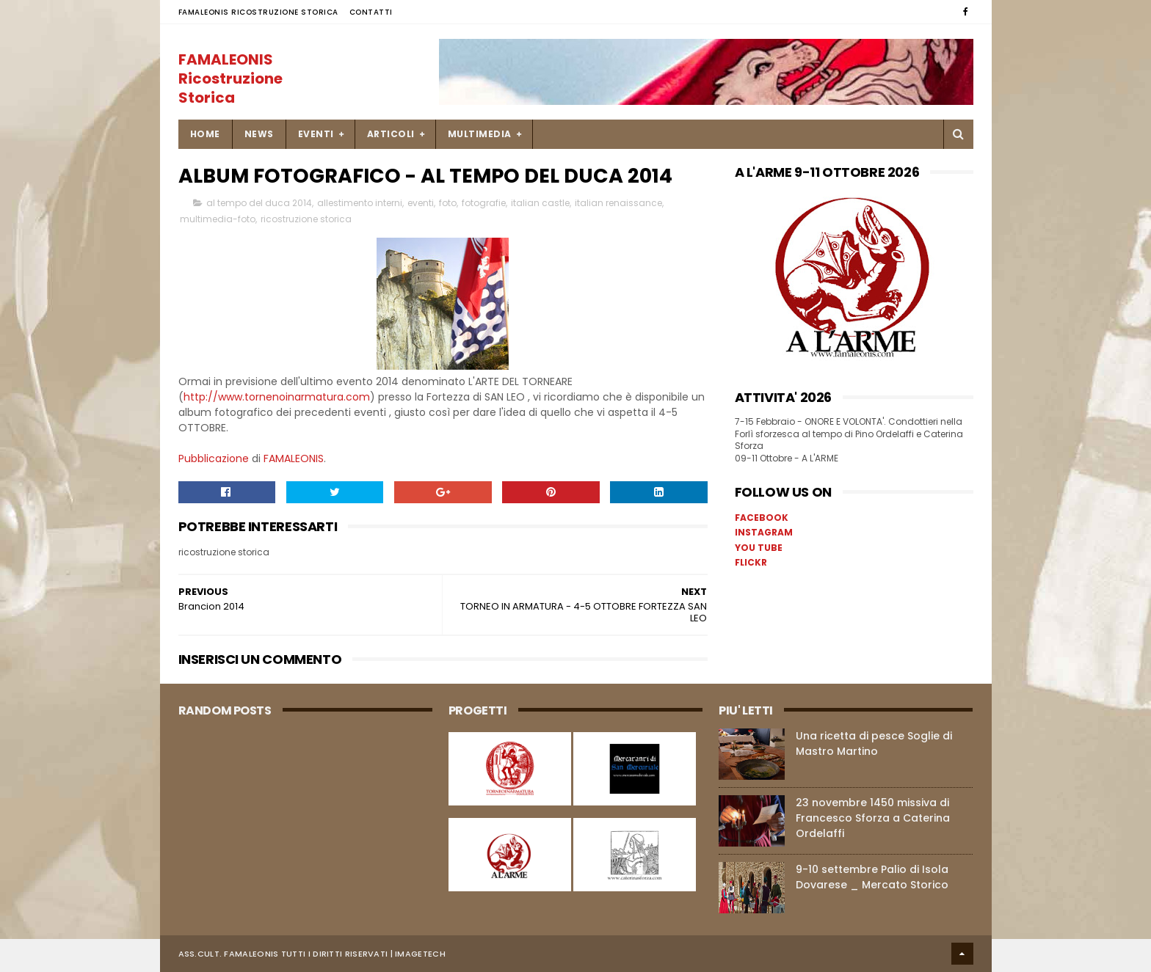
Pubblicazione (213, 458)
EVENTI (316, 134)
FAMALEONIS (294, 458)
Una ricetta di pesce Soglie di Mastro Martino (874, 743)
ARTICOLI (391, 134)
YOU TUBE (759, 547)
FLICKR (751, 562)
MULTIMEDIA (480, 134)
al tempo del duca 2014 (259, 203)
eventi (420, 203)
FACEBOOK (761, 517)
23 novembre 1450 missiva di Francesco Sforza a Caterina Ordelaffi (873, 818)
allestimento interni (359, 203)
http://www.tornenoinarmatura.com (277, 397)
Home (205, 134)
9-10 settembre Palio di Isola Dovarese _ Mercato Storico (872, 877)
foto (448, 203)
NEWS (259, 134)
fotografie (484, 203)
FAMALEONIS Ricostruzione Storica (258, 12)
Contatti (371, 12)
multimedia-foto (217, 219)
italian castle (540, 203)
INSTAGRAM (764, 532)
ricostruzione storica (306, 219)
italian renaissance (618, 203)
